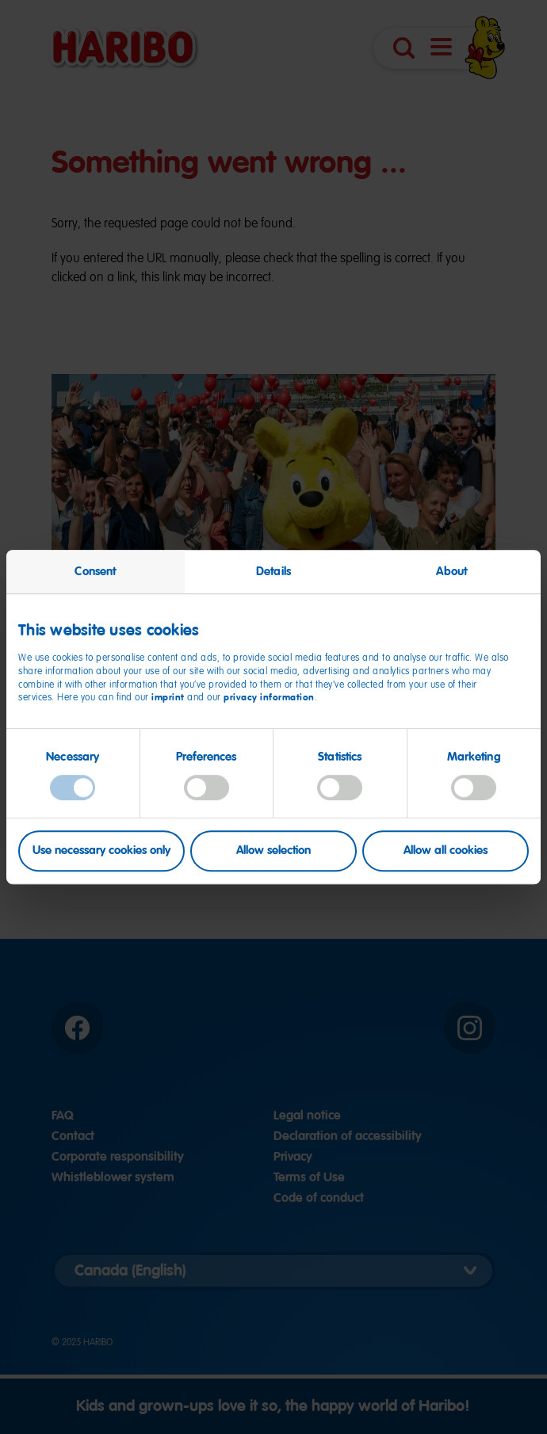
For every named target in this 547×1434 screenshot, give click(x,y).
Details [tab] (273, 571)
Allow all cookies (446, 851)
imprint (168, 698)
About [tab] (451, 571)
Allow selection (273, 851)
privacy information (269, 698)
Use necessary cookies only (101, 851)
